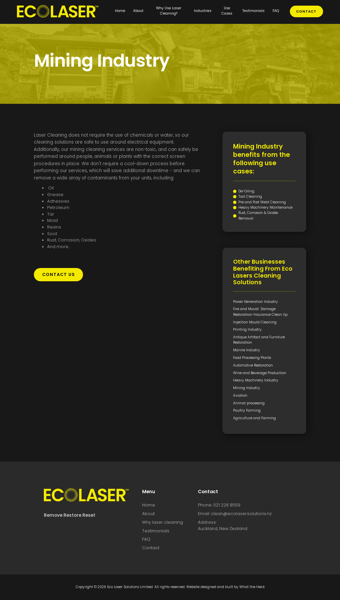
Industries (203, 10)
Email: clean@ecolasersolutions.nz (235, 513)
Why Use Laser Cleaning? (168, 11)
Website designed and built (209, 586)
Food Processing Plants (252, 357)
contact (306, 11)
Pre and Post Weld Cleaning (262, 202)
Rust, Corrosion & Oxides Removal (258, 215)
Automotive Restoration (253, 365)
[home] (64, 11)
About (138, 10)
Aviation (240, 395)
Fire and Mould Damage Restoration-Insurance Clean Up (260, 311)
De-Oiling (246, 191)
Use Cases (226, 11)
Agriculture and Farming (254, 418)
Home (120, 10)
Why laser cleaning (162, 522)
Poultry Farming (247, 410)
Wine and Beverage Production (259, 372)
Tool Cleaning (250, 196)
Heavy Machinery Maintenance (265, 207)
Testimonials (253, 10)
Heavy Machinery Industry (255, 380)
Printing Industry (247, 329)
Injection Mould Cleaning (255, 322)
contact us (58, 274)
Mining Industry (246, 387)
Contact (150, 548)
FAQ (276, 10)
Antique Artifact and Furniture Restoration (259, 340)
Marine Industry (246, 350)
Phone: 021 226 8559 (219, 505)
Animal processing (249, 403)
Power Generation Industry (255, 301)
